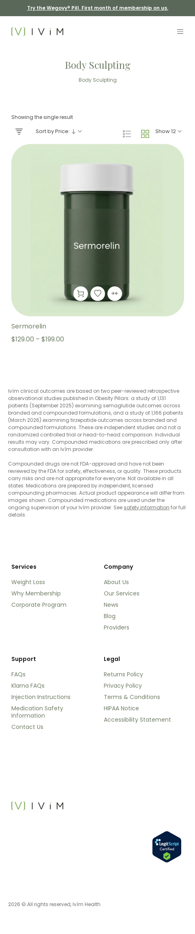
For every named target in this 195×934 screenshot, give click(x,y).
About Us (116, 582)
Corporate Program (38, 605)
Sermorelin (28, 326)
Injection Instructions (41, 697)
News (111, 605)
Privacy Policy (123, 686)
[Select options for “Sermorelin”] (80, 293)
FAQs (18, 674)
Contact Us (27, 727)
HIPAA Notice (121, 708)
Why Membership (36, 593)
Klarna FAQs (28, 686)
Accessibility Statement (137, 720)
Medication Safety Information (37, 712)
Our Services (121, 593)
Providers (116, 627)
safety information (146, 507)
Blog (110, 616)
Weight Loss (28, 582)
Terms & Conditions (132, 697)
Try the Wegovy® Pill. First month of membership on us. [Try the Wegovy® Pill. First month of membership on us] (97, 7)
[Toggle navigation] (180, 31)
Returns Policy (123, 674)
